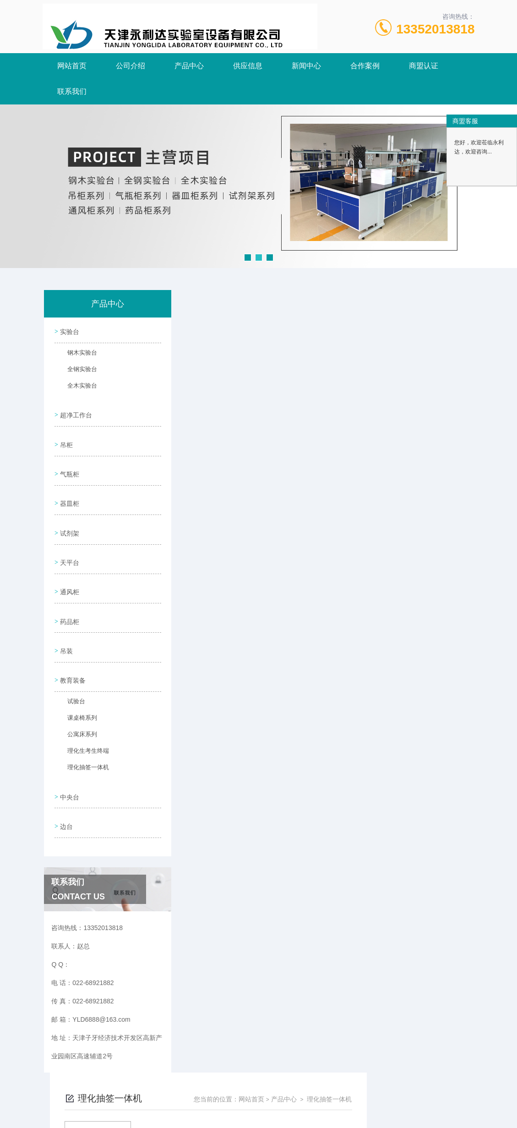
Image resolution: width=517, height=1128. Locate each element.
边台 (65, 785)
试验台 (71, 669)
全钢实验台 (77, 370)
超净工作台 (75, 410)
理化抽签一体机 (82, 735)
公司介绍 (130, 66)
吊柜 (65, 436)
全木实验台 (77, 387)
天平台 (68, 541)
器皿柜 (68, 489)
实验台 (68, 330)
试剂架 (68, 515)
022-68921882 (178, 1084)
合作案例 (365, 66)
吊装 (65, 619)
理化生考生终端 (82, 719)
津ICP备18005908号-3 (329, 1098)
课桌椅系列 (77, 686)
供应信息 (247, 66)
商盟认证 (423, 66)
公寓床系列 (77, 702)
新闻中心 (306, 66)
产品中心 (189, 66)
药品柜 (68, 593)
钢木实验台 (77, 354)
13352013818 (435, 29)
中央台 (68, 758)
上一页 (289, 450)
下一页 (342, 450)
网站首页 (72, 66)
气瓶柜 (68, 462)
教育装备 (72, 645)
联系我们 (72, 91)
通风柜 (68, 567)
